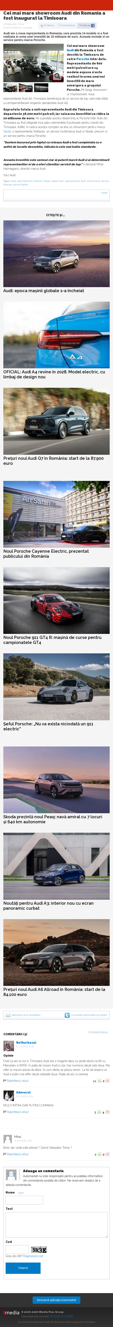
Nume (10, 1192)
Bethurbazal (26, 1042)
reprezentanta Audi (75, 181)
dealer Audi (57, 181)
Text (9, 1208)
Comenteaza (68, 25)
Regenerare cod (33, 1256)
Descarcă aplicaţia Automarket (56, 1300)
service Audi (93, 181)
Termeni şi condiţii (61, 1316)
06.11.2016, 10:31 (24, 1140)
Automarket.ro (56, 5)
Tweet (104, 192)
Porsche (82, 59)
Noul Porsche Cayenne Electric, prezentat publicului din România (46, 554)
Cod (9, 1242)
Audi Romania (25, 181)
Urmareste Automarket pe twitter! (89, 1015)
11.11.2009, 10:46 (26, 1046)
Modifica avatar (11, 1175)
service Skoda (20, 184)
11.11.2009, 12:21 (26, 1096)
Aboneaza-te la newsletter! (26, 1015)
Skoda (7, 131)
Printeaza (49, 25)
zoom (57, 76)
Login (21, 1192)
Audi (70, 50)
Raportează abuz (18, 1080)
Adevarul (23, 1092)
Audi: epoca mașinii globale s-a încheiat (43, 290)
